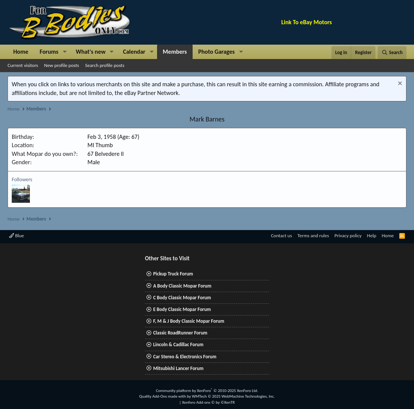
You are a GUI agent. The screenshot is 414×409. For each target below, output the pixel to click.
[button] (64, 52)
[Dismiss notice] (399, 84)
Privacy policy (348, 235)
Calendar (134, 51)
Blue (16, 235)
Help (371, 235)
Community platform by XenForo (207, 390)
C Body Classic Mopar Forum (182, 297)
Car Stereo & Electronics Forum (184, 356)
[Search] (392, 52)
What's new (91, 51)
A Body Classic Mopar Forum (182, 286)
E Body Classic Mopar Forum (182, 309)
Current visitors (23, 65)
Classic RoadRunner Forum (180, 333)
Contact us (281, 235)
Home (20, 51)
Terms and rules (313, 235)
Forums (49, 51)
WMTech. (233, 396)
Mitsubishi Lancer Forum (178, 368)
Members (175, 51)
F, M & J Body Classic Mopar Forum (188, 321)
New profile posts (61, 65)
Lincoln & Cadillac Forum (178, 344)
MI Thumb (100, 145)
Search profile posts (105, 65)
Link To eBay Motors (306, 22)
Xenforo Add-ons (208, 402)
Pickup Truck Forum (173, 274)
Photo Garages (216, 51)
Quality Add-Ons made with (163, 396)
